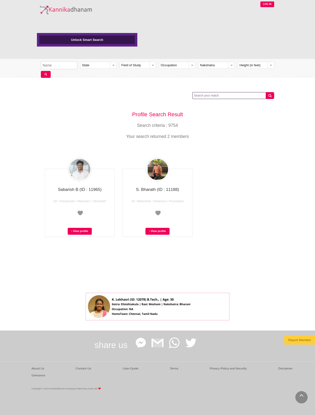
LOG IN (267, 4)
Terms (174, 368)
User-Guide (130, 368)
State (85, 65)
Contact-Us (83, 368)
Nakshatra (207, 65)
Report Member (299, 340)
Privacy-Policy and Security (228, 368)
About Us (38, 368)
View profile (79, 231)
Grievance (38, 375)
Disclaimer (285, 368)
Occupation (169, 65)
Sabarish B (80, 189)
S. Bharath (157, 189)
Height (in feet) (249, 65)
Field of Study (131, 65)
